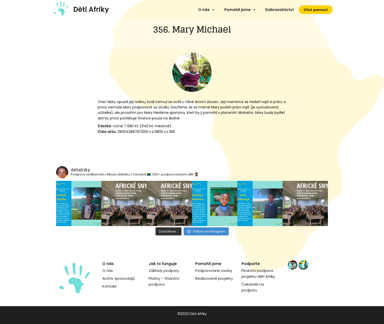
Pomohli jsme (237, 9)
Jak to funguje (163, 263)
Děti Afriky (91, 9)
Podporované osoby (213, 270)
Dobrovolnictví (279, 9)
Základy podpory (164, 270)
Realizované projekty (214, 278)
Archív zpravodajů (118, 278)
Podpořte (250, 263)
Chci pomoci (316, 9)
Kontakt (109, 286)
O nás (204, 9)
